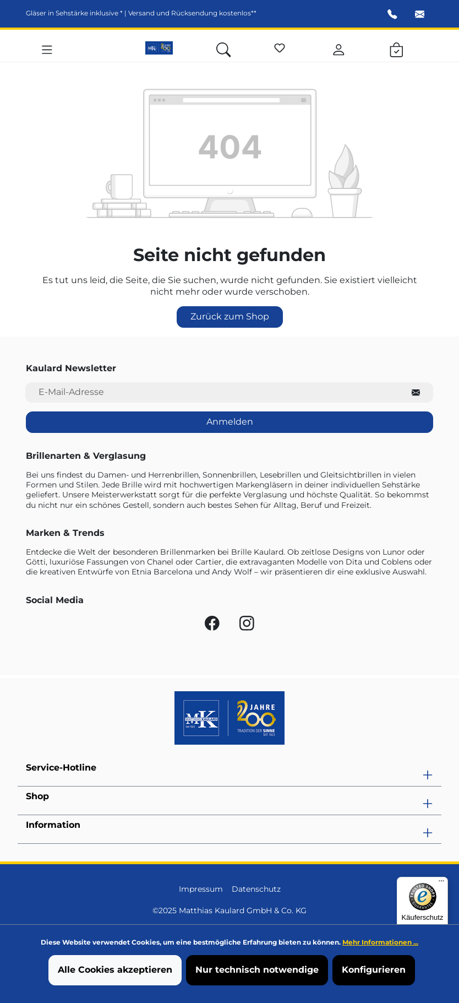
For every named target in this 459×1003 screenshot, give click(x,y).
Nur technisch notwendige (257, 969)
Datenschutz (256, 889)
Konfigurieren (374, 969)
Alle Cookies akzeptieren (115, 969)
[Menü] (47, 48)
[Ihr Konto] (339, 48)
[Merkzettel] (279, 46)
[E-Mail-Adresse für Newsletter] (212, 392)
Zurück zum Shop (229, 316)
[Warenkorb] (396, 48)
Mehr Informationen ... (380, 942)
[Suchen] (224, 48)
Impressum (201, 889)
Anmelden (229, 421)
